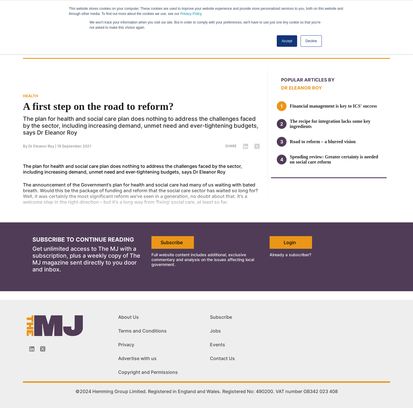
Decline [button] (311, 41)
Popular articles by (308, 80)
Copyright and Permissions (148, 372)
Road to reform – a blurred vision (323, 141)
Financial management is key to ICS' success (333, 106)
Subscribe (172, 242)
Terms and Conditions (142, 331)
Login (290, 242)
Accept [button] (287, 41)
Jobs (215, 331)
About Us (128, 317)
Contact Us (222, 358)
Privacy (126, 344)
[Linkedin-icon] (31, 348)
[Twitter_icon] (42, 348)
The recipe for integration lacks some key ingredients (330, 124)
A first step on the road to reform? (98, 106)
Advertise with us (137, 358)
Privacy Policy (191, 14)
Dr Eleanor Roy (301, 88)
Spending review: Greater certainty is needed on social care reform (334, 159)
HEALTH (30, 96)
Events (217, 344)
